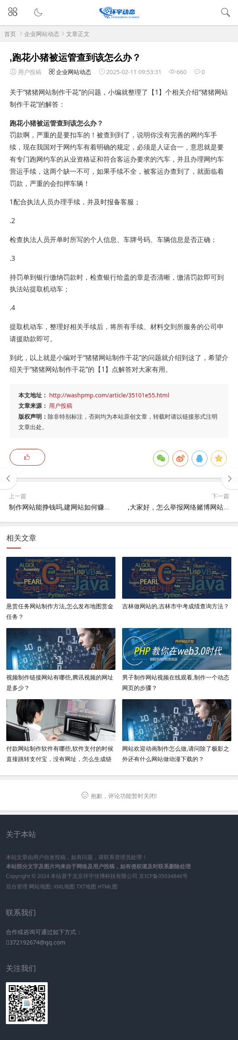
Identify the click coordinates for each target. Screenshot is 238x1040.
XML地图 (64, 886)
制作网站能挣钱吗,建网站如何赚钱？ (63, 507)
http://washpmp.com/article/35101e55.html (109, 395)
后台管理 (17, 886)
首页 (10, 34)
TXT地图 (86, 886)
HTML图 (107, 886)
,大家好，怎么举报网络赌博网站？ (179, 507)
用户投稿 (60, 405)
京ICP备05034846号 (163, 876)
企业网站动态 (41, 34)
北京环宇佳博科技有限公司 (105, 876)
